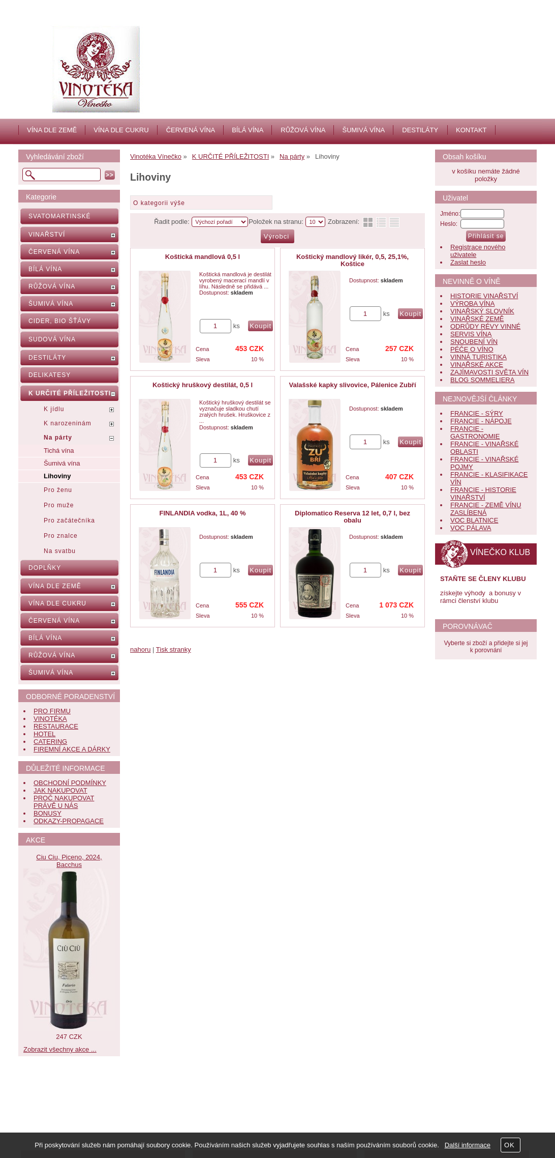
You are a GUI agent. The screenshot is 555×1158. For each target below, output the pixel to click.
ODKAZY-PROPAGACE (69, 821)
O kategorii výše (159, 203)
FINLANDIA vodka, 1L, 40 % (203, 513)
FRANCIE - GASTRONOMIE (475, 432)
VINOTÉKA (50, 718)
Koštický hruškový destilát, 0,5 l (202, 385)
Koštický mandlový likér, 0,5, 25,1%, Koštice (352, 260)
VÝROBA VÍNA (472, 303)
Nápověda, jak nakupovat (78, 1111)
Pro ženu (58, 490)
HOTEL (44, 734)
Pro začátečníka (69, 520)
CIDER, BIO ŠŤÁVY (59, 321)
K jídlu (54, 409)
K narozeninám (67, 423)
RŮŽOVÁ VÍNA (303, 130)
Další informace (467, 1145)
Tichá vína (59, 450)
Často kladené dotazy (73, 1100)
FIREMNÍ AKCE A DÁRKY (72, 749)
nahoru (140, 649)
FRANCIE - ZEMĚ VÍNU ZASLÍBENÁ (485, 508)
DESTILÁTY (420, 130)
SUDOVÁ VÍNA (52, 339)
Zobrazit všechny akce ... (60, 1049)
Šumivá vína (62, 463)
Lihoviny (57, 476)
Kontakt (224, 1111)
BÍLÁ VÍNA (247, 130)
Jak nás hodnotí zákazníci (251, 1122)
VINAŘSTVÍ (46, 234)
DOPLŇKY (44, 567)
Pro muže (59, 505)
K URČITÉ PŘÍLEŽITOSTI (69, 393)
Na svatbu (60, 551)
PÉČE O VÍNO (472, 349)
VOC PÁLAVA (470, 528)
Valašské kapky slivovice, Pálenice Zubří (352, 385)
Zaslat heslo (468, 262)
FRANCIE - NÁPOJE (481, 421)
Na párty (58, 437)
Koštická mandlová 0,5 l (202, 256)
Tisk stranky (173, 649)
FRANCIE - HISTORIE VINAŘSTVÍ (483, 493)
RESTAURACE (56, 726)
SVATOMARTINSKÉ (59, 216)
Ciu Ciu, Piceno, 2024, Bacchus (69, 861)
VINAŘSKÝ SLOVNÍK (482, 311)
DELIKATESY (49, 375)
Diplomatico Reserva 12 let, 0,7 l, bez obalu (352, 516)
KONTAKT (471, 130)
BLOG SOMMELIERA (482, 380)
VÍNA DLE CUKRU (121, 130)
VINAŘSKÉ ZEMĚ (477, 319)
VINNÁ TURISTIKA (478, 357)
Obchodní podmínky (70, 1122)
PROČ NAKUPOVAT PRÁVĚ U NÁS (64, 801)
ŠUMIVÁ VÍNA (363, 130)
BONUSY (47, 813)
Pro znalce (61, 535)
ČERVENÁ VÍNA (190, 130)
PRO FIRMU (52, 711)
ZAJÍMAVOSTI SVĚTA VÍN (489, 372)
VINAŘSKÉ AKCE (476, 364)
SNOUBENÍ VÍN (474, 341)
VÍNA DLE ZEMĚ (52, 130)
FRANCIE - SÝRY (476, 413)
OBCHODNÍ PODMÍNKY (70, 783)
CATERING (50, 741)
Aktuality (225, 1100)
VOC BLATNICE (474, 520)
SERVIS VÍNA (470, 334)
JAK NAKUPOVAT (60, 790)
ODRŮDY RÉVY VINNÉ (485, 326)
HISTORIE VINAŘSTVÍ (484, 296)
